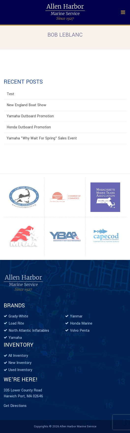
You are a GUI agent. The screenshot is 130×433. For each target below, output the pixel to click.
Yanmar (76, 316)
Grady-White (18, 316)
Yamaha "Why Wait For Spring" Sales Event (42, 138)
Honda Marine (81, 323)
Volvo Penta (79, 330)
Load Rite (16, 323)
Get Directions (15, 405)
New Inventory (19, 362)
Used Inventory (20, 370)
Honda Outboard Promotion (29, 127)
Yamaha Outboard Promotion (30, 116)
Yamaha (15, 337)
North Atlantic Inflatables (29, 330)
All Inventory (18, 355)
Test (10, 94)
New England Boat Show (26, 105)
